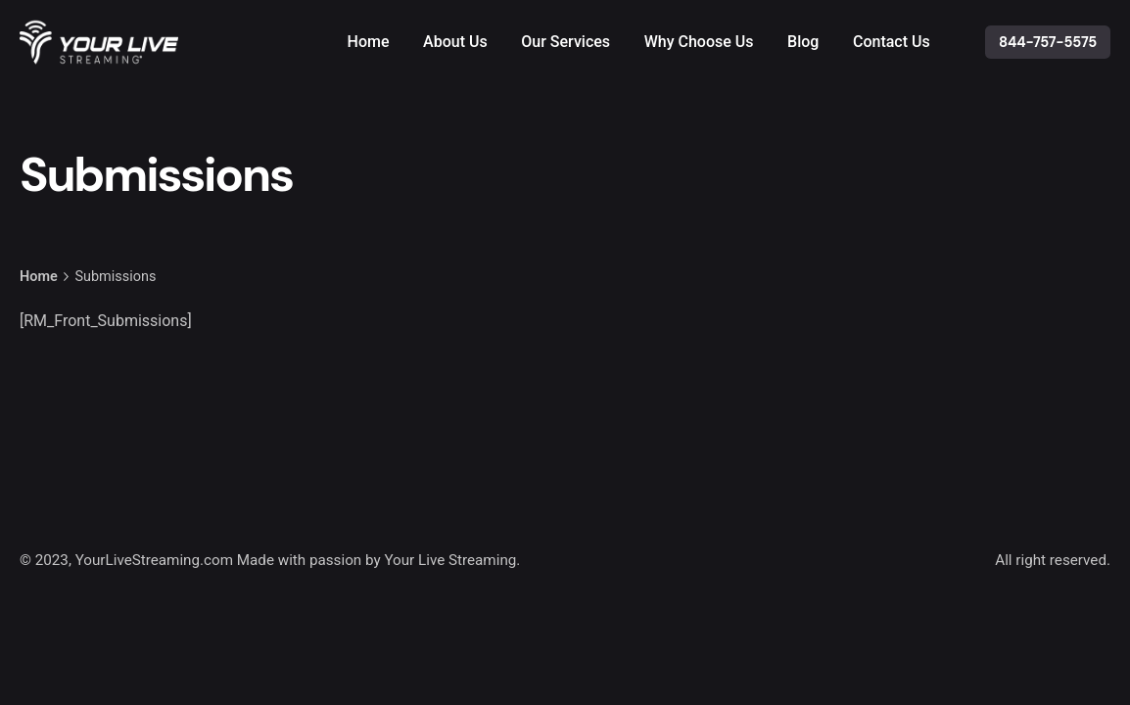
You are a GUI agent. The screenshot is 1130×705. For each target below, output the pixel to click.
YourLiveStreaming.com (154, 560)
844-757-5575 (1048, 42)
